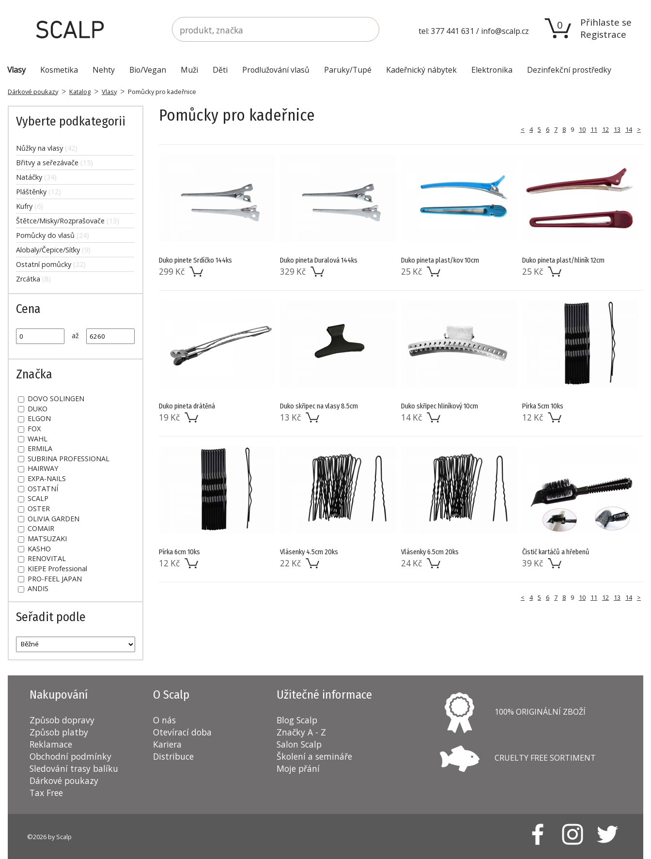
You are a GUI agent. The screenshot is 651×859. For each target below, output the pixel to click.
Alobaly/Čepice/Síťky (53, 249)
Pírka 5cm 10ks (542, 406)
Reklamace (51, 744)
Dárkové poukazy (33, 91)
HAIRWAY (38, 468)
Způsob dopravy (62, 720)
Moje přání (298, 768)
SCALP (33, 498)
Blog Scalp (297, 720)
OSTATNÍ (38, 488)
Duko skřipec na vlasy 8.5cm (319, 406)
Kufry (29, 206)
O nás (164, 720)
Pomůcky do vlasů (52, 235)
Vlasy (109, 91)
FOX (29, 428)
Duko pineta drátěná (187, 406)
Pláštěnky (38, 191)
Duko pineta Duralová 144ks (318, 260)
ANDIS (33, 588)
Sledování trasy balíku (74, 768)
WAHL (32, 438)
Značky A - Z (301, 732)
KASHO (34, 548)
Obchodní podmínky (70, 756)
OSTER (34, 508)
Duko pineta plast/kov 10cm (440, 260)
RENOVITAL (42, 558)
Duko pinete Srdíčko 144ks (195, 260)
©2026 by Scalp (49, 836)
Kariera (167, 744)
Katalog (80, 91)
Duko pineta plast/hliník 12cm (563, 260)
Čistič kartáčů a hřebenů (555, 552)
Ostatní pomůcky (51, 264)
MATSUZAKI (42, 538)
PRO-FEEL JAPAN (50, 578)
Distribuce (173, 756)
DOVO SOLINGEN (51, 398)
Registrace (603, 34)
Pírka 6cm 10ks (179, 552)
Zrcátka (33, 278)
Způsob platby (59, 732)
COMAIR (36, 528)
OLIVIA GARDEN (48, 518)
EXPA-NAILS (42, 478)
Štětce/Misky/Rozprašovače (67, 220)
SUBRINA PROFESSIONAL (63, 458)
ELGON (34, 418)
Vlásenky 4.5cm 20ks (309, 552)
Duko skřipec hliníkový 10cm (439, 406)
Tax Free (46, 792)
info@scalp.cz (505, 31)
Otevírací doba (182, 732)
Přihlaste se (606, 22)
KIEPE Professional (52, 568)
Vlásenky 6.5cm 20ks (430, 552)
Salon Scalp (299, 744)
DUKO (32, 408)
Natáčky (36, 177)
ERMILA (35, 448)
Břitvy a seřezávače (54, 162)
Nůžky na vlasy (47, 148)
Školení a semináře (314, 756)
